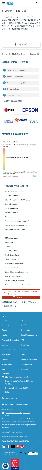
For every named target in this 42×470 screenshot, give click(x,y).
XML (3, 369)
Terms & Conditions (29, 360)
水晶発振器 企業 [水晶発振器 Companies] (10, 306)
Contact (24, 350)
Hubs (23, 355)
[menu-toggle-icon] (3, 3)
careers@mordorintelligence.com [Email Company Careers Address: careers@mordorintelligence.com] (14, 436)
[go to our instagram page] (22, 447)
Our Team (25, 325)
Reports (24, 320)
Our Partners (26, 330)
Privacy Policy (7, 365)
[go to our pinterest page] (18, 447)
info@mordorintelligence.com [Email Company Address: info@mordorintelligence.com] (16, 404)
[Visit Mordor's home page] (9, 3)
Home (4, 320)
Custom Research (9, 350)
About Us (5, 325)
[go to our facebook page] (8, 447)
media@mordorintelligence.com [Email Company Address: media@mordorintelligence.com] (18, 413)
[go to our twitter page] (13, 447)
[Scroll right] (38, 54)
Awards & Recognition (10, 340)
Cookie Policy (26, 365)
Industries (6, 355)
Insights (5, 345)
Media (4, 335)
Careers (5, 360)
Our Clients (6, 330)
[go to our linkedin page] (4, 447)
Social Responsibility (29, 335)
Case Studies (26, 345)
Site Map (24, 369)
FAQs (23, 340)
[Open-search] (37, 3)
